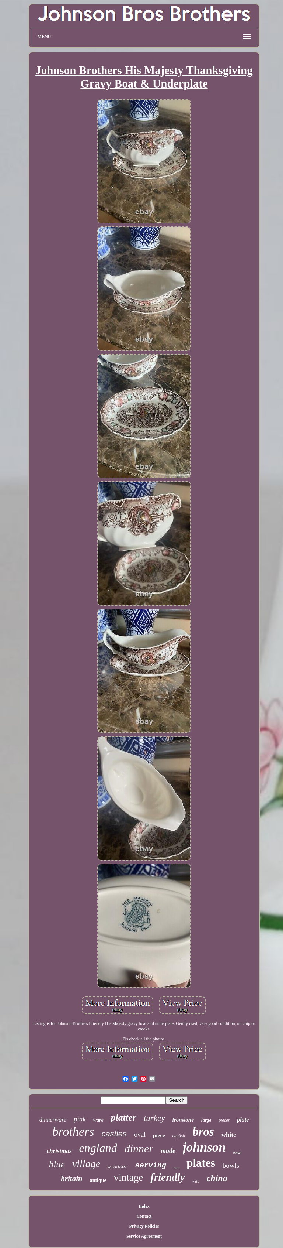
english (178, 1135)
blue (57, 1164)
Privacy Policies (144, 1226)
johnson (204, 1147)
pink (80, 1119)
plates (200, 1162)
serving (150, 1165)
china (217, 1178)
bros (203, 1131)
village (86, 1163)
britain (71, 1178)
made (168, 1151)
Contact (144, 1216)
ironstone (182, 1120)
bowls (231, 1165)
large (206, 1120)
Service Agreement (144, 1236)
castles (113, 1133)
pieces (224, 1120)
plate (243, 1120)
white (228, 1134)
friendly (167, 1177)
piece (159, 1135)
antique (98, 1180)
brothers (73, 1131)
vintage (128, 1177)
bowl (237, 1152)
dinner (139, 1148)
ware (98, 1120)
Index (144, 1206)
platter (123, 1117)
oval (140, 1134)
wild (195, 1181)
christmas (59, 1151)
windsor (118, 1167)
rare (176, 1168)
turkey (154, 1118)
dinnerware (52, 1120)
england (98, 1148)
